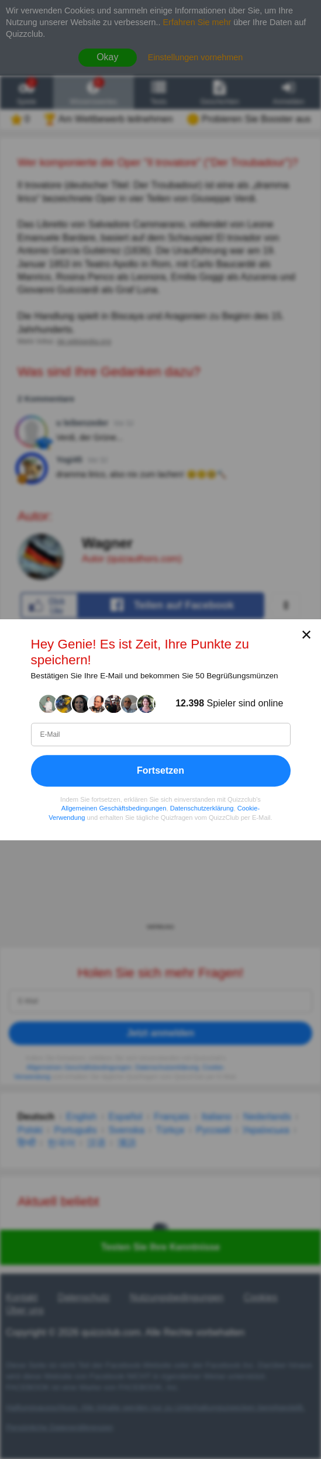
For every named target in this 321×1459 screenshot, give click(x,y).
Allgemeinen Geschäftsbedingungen (114, 808)
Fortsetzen (160, 770)
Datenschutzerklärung (202, 808)
